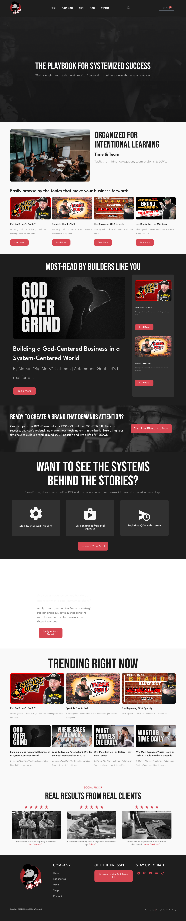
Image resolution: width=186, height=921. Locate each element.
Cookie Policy (171, 910)
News (82, 8)
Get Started (67, 8)
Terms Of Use (150, 910)
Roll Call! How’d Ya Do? (22, 224)
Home (54, 8)
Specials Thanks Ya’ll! (64, 224)
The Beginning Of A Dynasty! (109, 224)
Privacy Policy (160, 910)
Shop (92, 8)
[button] (128, 8)
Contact (105, 8)
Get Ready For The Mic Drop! (152, 224)
